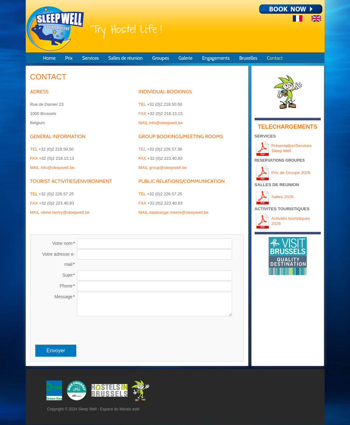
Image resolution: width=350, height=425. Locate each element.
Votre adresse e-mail (58, 259)
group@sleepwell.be (168, 167)
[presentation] (137, 329)
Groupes (160, 58)
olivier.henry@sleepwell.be (65, 212)
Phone (66, 285)
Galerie (186, 58)
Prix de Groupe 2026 (291, 172)
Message (63, 296)
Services (90, 58)
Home (49, 58)
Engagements (216, 58)
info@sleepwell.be (57, 167)
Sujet (67, 275)
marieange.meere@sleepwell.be (179, 212)
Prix (69, 58)
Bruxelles (248, 58)
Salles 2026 (282, 196)
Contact (275, 58)
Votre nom (62, 243)
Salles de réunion (125, 58)
